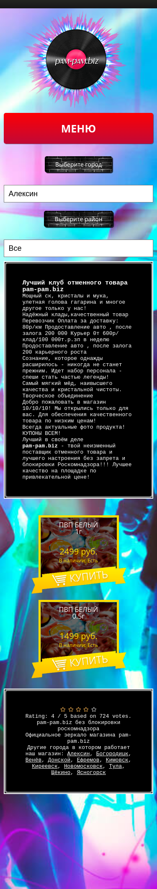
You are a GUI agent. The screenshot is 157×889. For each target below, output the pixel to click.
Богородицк (112, 803)
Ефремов (88, 810)
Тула (115, 818)
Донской (59, 810)
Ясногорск (91, 825)
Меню (78, 128)
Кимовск (117, 810)
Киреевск (44, 818)
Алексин (78, 803)
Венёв (33, 810)
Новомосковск (83, 818)
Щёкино (60, 825)
